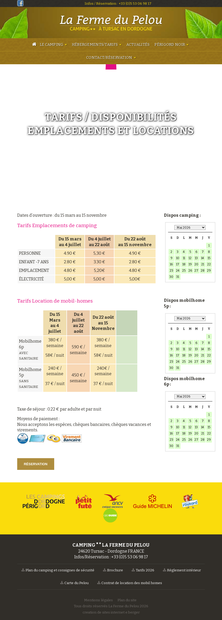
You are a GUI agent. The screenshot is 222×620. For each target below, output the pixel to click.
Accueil (34, 45)
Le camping (52, 44)
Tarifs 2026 (143, 570)
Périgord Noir (170, 44)
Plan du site (127, 600)
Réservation (35, 464)
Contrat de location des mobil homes (129, 583)
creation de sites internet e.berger (111, 612)
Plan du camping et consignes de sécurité (57, 570)
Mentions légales (98, 600)
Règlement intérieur (182, 570)
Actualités (138, 44)
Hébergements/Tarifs (95, 44)
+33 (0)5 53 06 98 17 (135, 3)
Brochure (113, 570)
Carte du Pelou (74, 583)
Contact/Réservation (109, 57)
